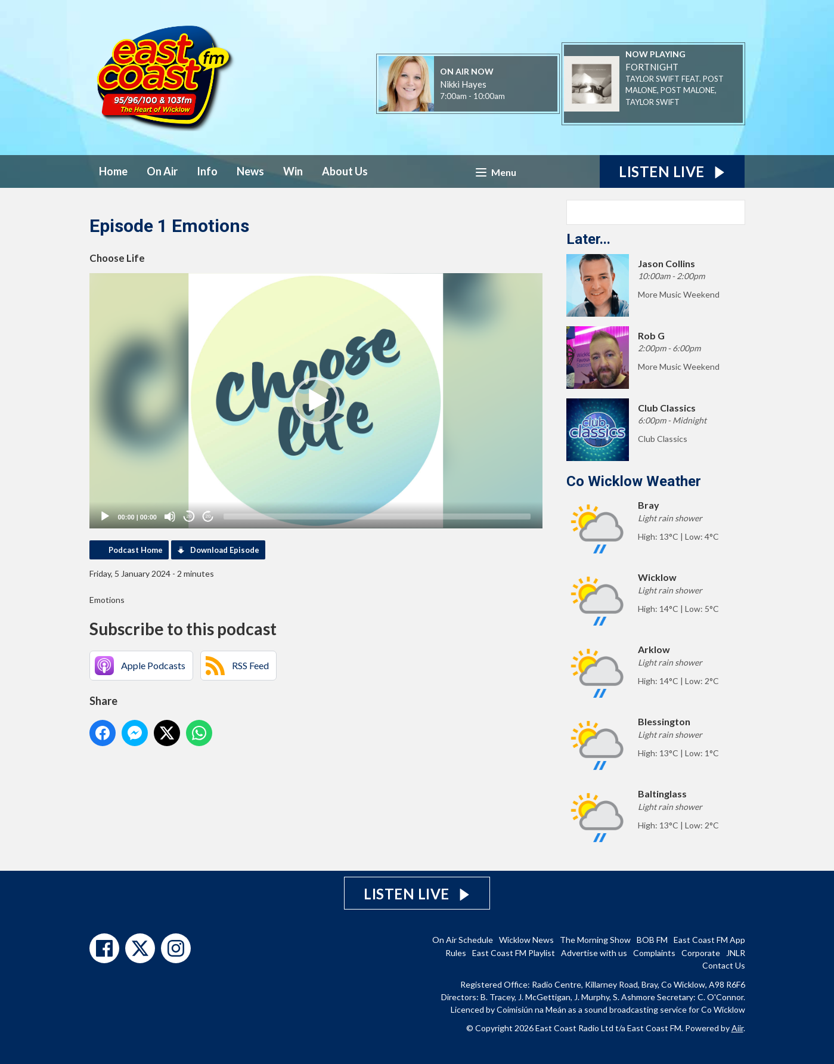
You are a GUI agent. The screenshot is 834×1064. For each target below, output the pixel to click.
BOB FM (652, 940)
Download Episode (224, 550)
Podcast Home (135, 550)
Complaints (654, 953)
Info (207, 171)
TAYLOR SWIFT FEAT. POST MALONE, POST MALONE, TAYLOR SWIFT (674, 90)
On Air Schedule (462, 940)
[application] (315, 400)
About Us (345, 171)
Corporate (700, 953)
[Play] (105, 516)
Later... (588, 239)
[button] (316, 401)
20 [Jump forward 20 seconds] (208, 516)
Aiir (737, 1028)
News (250, 171)
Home (113, 171)
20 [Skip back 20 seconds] (189, 516)
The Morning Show (595, 940)
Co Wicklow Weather (633, 481)
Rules (455, 953)
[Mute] (170, 516)
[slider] (377, 516)
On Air (162, 171)
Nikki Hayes (463, 84)
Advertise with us (594, 953)
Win (293, 171)
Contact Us (723, 965)
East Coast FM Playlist (513, 953)
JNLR (735, 953)
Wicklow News (526, 940)
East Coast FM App (709, 940)
